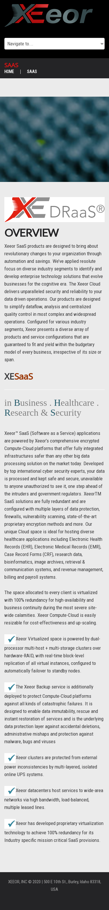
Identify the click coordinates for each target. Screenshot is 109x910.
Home (9, 71)
